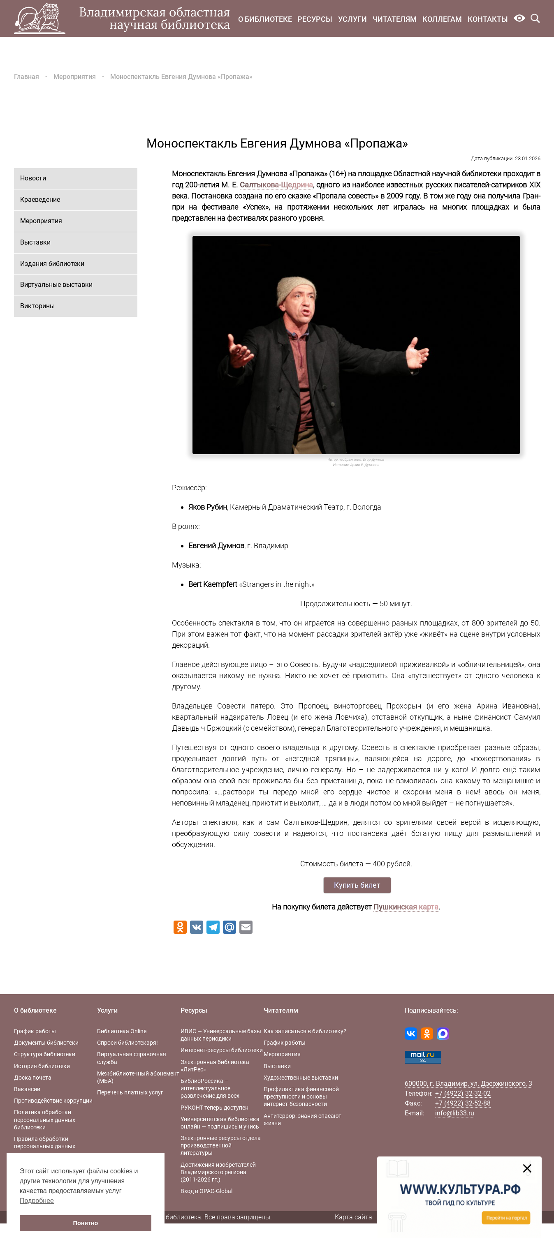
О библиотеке (265, 19)
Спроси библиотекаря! (127, 1042)
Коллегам (442, 19)
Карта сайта (353, 1217)
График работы (35, 1031)
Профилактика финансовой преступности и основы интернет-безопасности (301, 1096)
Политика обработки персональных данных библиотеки (44, 1119)
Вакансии (27, 1089)
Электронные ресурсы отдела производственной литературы (221, 1145)
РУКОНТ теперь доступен (214, 1107)
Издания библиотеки (52, 264)
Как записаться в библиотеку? (305, 1031)
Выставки (35, 242)
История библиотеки (42, 1066)
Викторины (37, 306)
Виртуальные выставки (56, 285)
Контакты (488, 19)
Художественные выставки (301, 1077)
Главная (26, 77)
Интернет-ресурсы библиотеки (222, 1050)
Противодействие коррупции (53, 1100)
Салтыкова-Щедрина (276, 184)
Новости (33, 178)
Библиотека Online (121, 1031)
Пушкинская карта (405, 906)
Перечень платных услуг (130, 1092)
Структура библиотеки (44, 1054)
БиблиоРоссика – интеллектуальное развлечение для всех (210, 1088)
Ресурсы (314, 19)
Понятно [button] (85, 1223)
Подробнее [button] (37, 1200)
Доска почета (32, 1077)
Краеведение (40, 199)
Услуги (352, 19)
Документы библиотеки (46, 1042)
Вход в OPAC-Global (206, 1191)
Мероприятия (74, 77)
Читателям (395, 19)
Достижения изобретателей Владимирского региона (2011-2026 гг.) (218, 1172)
